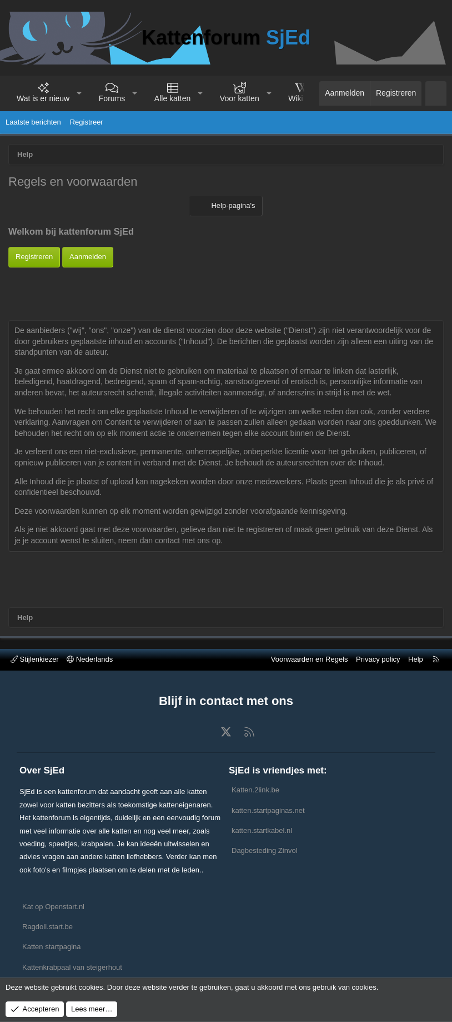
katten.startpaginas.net (268, 810)
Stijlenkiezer (35, 659)
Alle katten (172, 98)
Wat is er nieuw (43, 98)
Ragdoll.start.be (47, 926)
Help (415, 659)
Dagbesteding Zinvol (265, 850)
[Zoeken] (435, 93)
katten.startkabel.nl (262, 830)
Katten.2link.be (255, 790)
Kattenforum (226, 37)
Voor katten (239, 98)
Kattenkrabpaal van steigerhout (72, 967)
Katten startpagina (51, 946)
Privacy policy (378, 659)
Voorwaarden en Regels (309, 659)
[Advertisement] (226, 292)
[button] (79, 93)
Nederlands (90, 659)
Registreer (86, 122)
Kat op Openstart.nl (53, 906)
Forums (112, 98)
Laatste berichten (33, 122)
